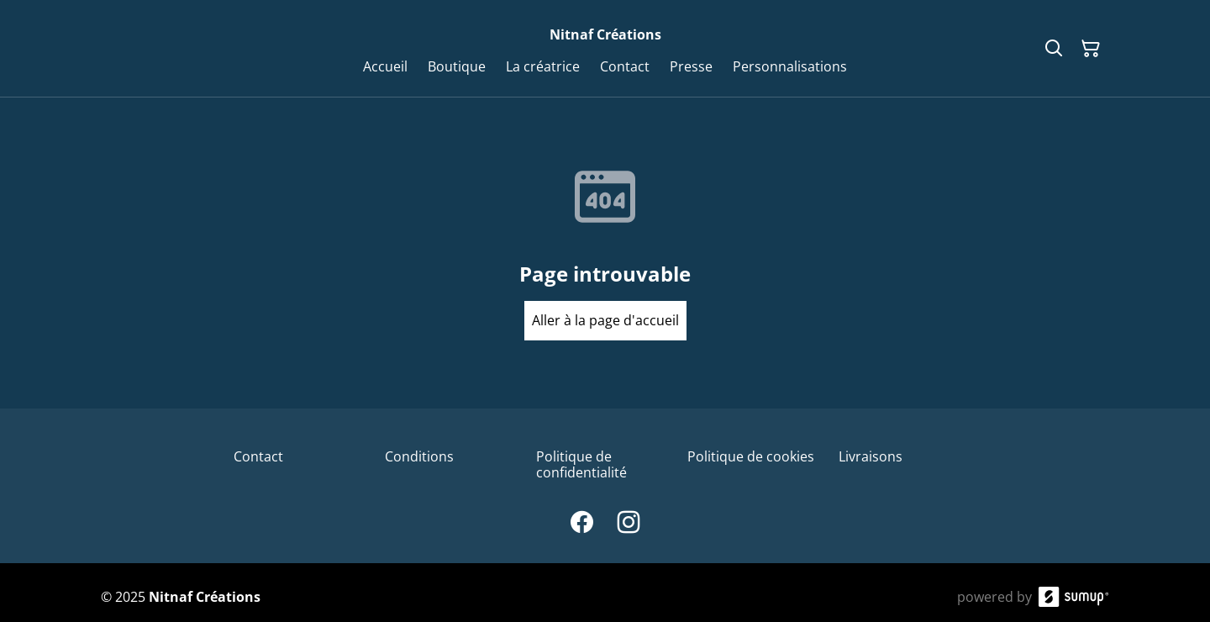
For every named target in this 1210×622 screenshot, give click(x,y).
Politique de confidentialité (581, 464)
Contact (258, 456)
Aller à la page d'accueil (605, 320)
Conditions (419, 456)
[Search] (1053, 48)
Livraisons (870, 456)
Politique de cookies (750, 456)
